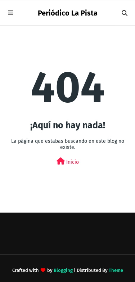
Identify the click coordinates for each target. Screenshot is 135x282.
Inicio (68, 161)
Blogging (63, 270)
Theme (116, 270)
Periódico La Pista (68, 13)
